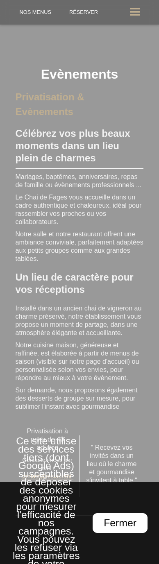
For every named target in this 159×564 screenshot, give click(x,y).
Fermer (120, 522)
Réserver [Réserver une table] (83, 12)
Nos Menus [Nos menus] (36, 12)
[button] (135, 12)
